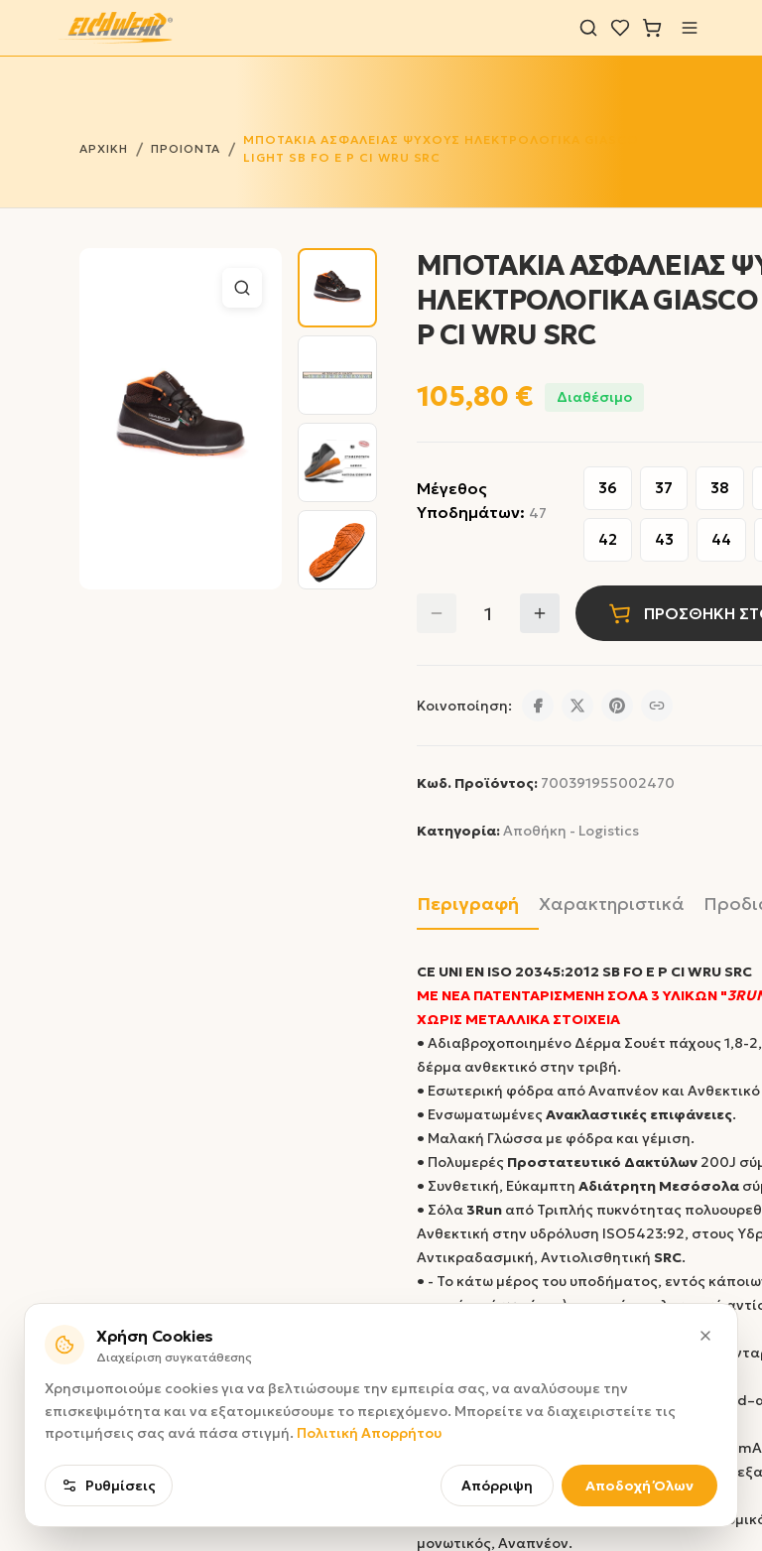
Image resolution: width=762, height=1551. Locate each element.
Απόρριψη (497, 1483)
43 (664, 539)
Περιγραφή (468, 904)
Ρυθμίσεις (109, 1483)
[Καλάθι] (652, 28)
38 (719, 487)
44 (721, 539)
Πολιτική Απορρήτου (369, 1431)
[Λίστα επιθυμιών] (620, 28)
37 (664, 487)
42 (607, 539)
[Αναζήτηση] (588, 28)
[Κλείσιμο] (705, 1334)
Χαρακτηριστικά (612, 904)
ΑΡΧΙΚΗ (103, 148)
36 (607, 487)
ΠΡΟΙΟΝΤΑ (186, 148)
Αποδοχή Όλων (639, 1483)
